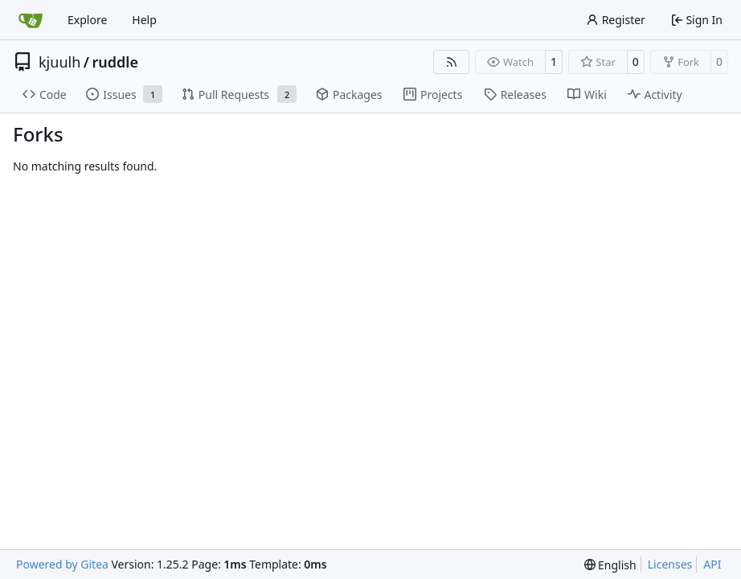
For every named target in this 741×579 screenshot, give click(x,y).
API (712, 564)
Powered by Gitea (62, 564)
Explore (87, 19)
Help (144, 19)
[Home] (30, 20)
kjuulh (59, 62)
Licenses (670, 564)
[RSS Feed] (451, 62)
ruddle (114, 62)
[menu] (610, 565)
